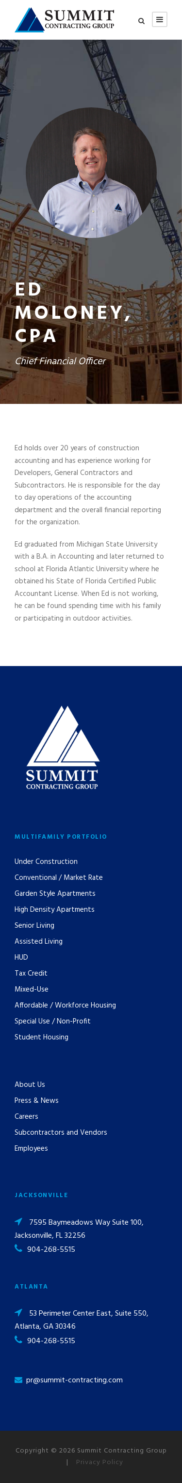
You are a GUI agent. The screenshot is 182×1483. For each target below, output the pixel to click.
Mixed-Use (32, 989)
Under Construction (46, 862)
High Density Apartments (55, 910)
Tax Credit (31, 973)
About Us (30, 1085)
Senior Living (34, 926)
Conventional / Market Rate (59, 878)
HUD (21, 958)
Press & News (37, 1101)
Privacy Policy (99, 1462)
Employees (31, 1149)
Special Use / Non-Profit (53, 1021)
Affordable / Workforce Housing (65, 1005)
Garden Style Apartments (55, 894)
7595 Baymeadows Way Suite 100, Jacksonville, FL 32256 (79, 1229)
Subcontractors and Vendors (61, 1133)
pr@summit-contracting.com (74, 1380)
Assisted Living (39, 942)
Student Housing (41, 1037)
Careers (26, 1117)
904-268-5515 (51, 1250)
